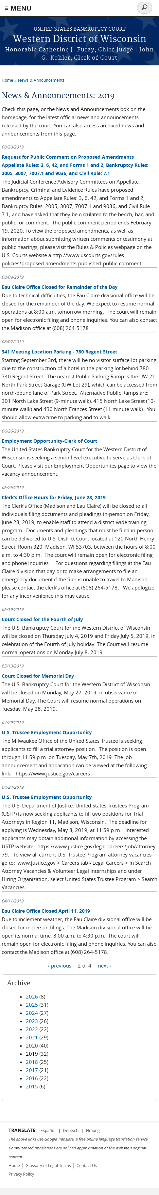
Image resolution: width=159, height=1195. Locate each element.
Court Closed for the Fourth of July (42, 619)
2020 (32, 1045)
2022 (32, 1029)
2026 (32, 996)
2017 (32, 1070)
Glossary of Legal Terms (48, 1165)
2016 (32, 1078)
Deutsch (71, 1130)
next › (104, 965)
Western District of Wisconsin (79, 39)
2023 (32, 1021)
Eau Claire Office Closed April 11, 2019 (46, 911)
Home (7, 80)
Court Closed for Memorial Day (38, 676)
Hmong (93, 1130)
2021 (32, 1037)
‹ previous (59, 965)
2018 (32, 1061)
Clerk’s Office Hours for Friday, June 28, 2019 (54, 497)
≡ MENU (18, 8)
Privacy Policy (21, 1174)
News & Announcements (41, 80)
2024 (32, 1012)
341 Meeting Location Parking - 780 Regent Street (59, 351)
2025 (32, 1004)
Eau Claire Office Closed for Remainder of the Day (60, 287)
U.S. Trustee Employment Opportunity (47, 732)
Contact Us (86, 1165)
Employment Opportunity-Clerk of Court (49, 441)
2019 (32, 1053)
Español (48, 1130)
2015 (32, 1086)
